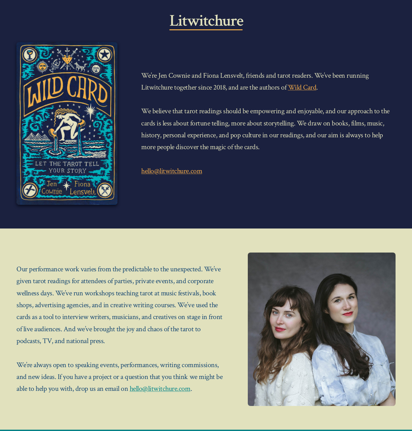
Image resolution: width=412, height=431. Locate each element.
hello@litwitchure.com (171, 171)
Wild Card (302, 87)
